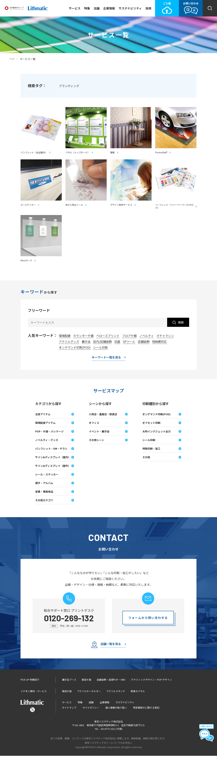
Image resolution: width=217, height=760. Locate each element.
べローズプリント (107, 339)
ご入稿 (167, 7)
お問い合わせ (190, 7)
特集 (87, 8)
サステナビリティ (130, 8)
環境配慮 (65, 339)
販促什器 (86, 683)
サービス (74, 8)
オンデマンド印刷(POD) (75, 351)
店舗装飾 (144, 345)
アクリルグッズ (69, 345)
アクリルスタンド (115, 695)
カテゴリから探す (48, 407)
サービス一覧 (27, 59)
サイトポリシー (90, 712)
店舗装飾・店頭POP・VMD (111, 683)
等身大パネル (138, 695)
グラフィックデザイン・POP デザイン (151, 683)
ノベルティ (146, 339)
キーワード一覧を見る (106, 361)
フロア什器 (129, 339)
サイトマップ (69, 712)
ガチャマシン (165, 339)
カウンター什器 (83, 339)
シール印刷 (100, 351)
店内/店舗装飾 (102, 345)
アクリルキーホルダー (89, 695)
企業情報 (109, 8)
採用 (148, 8)
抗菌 (117, 345)
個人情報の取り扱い (116, 712)
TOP (11, 59)
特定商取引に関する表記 (146, 712)
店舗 (97, 8)
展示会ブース (69, 683)
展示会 (86, 345)
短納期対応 (159, 345)
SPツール (129, 345)
